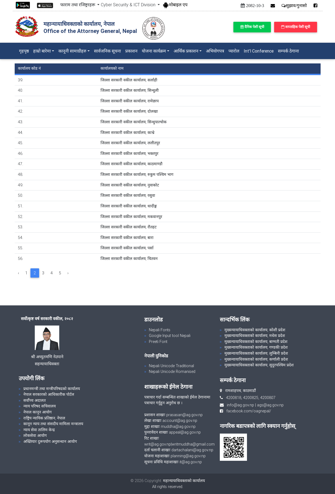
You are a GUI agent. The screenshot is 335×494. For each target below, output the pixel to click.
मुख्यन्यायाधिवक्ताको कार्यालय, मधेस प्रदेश (254, 335)
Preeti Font (158, 341)
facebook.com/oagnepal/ (247, 411)
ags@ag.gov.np (270, 405)
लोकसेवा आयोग (35, 435)
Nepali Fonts (159, 329)
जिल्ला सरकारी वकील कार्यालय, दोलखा (129, 111)
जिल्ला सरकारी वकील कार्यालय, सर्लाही (129, 80)
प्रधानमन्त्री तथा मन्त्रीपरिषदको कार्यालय (51, 388)
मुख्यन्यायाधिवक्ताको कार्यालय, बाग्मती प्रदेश (255, 341)
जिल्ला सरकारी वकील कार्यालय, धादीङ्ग (129, 206)
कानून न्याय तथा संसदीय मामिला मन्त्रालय (53, 423)
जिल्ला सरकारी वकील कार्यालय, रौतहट (128, 227)
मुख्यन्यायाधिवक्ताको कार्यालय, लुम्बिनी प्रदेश (256, 353)
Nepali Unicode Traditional (171, 365)
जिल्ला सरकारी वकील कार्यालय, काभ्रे (127, 132)
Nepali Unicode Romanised (172, 371)
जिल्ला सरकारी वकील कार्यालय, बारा (127, 237)
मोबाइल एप (174, 4)
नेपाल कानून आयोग (37, 412)
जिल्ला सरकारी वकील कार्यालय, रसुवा (128, 195)
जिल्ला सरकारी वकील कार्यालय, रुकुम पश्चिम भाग (137, 174)
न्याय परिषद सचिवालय (39, 406)
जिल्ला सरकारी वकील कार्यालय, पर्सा (127, 248)
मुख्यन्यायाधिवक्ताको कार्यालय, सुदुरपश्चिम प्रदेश (259, 365)
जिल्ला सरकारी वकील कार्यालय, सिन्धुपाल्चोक (134, 121)
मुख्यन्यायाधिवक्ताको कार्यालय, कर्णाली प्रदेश (256, 359)
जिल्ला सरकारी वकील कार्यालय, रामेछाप (130, 101)
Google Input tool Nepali (169, 335)
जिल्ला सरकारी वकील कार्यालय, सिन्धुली (130, 90)
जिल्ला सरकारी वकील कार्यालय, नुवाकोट (130, 185)
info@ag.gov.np (240, 405)
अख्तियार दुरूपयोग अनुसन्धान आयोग (50, 441)
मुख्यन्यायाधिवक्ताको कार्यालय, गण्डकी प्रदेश (256, 347)
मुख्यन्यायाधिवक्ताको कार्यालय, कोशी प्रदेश (254, 329)
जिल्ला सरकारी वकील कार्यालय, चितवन (129, 258)
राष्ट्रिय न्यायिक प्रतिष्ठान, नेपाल (44, 418)
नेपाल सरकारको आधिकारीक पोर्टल (48, 394)
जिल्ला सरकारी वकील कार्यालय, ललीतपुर (130, 142)
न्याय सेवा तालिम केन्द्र (39, 429)
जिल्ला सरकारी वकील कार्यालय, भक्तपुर (129, 153)
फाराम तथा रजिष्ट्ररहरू (78, 4)
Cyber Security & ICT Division (128, 4)
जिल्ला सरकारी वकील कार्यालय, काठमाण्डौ (131, 163)
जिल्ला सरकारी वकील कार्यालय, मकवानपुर (131, 216)
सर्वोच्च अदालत (34, 400)
